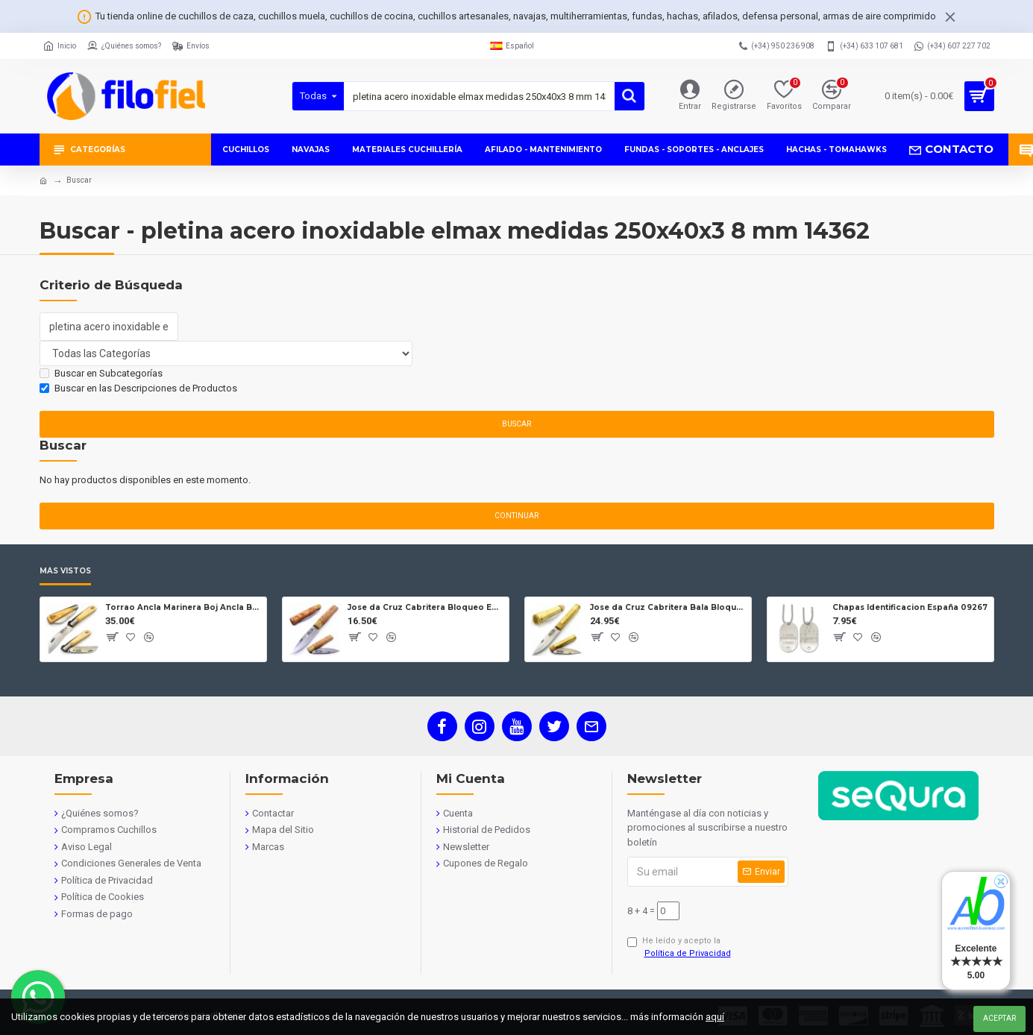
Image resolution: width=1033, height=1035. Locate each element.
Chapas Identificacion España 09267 (910, 607)
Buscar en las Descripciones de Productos (138, 388)
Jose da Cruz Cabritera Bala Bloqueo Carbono (668, 607)
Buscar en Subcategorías (101, 373)
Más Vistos (65, 571)
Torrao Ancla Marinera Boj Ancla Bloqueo (183, 607)
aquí (715, 1016)
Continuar (516, 516)
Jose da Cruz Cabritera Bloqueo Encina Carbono (425, 607)
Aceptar (999, 1018)
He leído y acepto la (680, 948)
